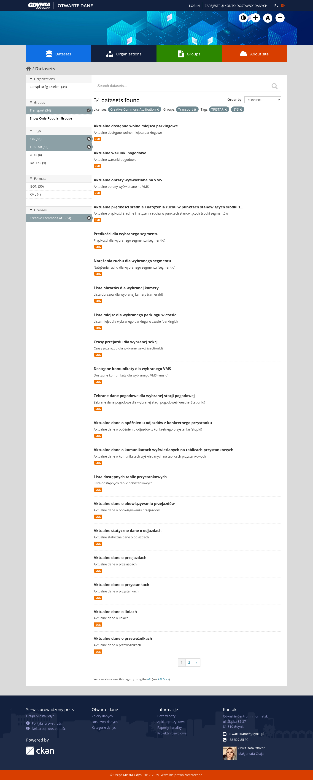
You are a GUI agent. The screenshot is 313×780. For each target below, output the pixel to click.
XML (98, 139)
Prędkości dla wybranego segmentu (126, 233)
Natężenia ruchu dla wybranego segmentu (132, 260)
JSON (98, 247)
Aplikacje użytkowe (171, 722)
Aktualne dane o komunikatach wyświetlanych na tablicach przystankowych (164, 449)
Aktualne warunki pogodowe (120, 152)
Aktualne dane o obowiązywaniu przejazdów (134, 503)
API (149, 679)
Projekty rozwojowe (172, 733)
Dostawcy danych (105, 722)
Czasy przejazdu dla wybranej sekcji (126, 341)
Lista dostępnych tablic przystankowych (130, 476)
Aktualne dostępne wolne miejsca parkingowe (136, 125)
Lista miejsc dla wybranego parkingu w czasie (135, 314)
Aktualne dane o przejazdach (120, 557)
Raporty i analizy (169, 727)
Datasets (58, 53)
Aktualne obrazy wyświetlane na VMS (128, 180)
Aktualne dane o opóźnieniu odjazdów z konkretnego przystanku (153, 422)
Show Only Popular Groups (51, 118)
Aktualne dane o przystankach (121, 584)
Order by (234, 99)
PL (276, 5)
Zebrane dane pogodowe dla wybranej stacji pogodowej (144, 395)
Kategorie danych (105, 727)
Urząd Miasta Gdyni (40, 716)
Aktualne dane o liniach (115, 611)
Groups (189, 53)
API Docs (163, 679)
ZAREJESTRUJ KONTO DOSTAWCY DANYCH (236, 5)
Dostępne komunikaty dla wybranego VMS (132, 368)
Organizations (123, 53)
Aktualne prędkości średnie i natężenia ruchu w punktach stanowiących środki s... (168, 207)
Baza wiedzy (166, 716)
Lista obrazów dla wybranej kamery (126, 287)
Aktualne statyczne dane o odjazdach (128, 530)
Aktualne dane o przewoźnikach (123, 638)
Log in (194, 5)
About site (254, 53)
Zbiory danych (102, 716)
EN (283, 5)
